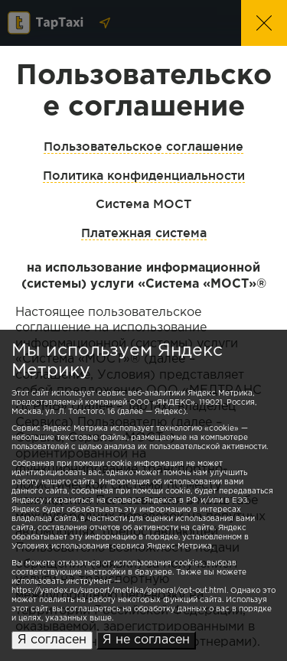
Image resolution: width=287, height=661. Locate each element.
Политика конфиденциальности (144, 175)
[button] (264, 23)
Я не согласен (146, 640)
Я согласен (52, 640)
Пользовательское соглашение (143, 146)
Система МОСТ (143, 203)
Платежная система (144, 232)
